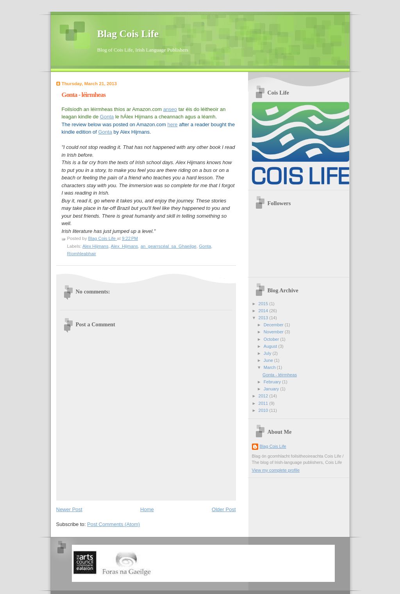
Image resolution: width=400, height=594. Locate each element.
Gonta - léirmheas (279, 374)
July (268, 353)
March (270, 367)
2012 (264, 396)
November (274, 331)
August (271, 346)
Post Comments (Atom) (113, 524)
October (272, 339)
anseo (170, 109)
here (172, 124)
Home (147, 509)
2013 (264, 317)
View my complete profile (276, 470)
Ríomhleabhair (81, 253)
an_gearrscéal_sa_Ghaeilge (168, 246)
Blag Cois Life (128, 33)
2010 (264, 410)
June (269, 360)
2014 (264, 310)
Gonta (107, 117)
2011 (264, 403)
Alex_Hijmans (124, 246)
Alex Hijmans (95, 246)
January (272, 388)
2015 (264, 303)
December (274, 324)
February (273, 381)
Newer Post (69, 509)
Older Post (224, 509)
